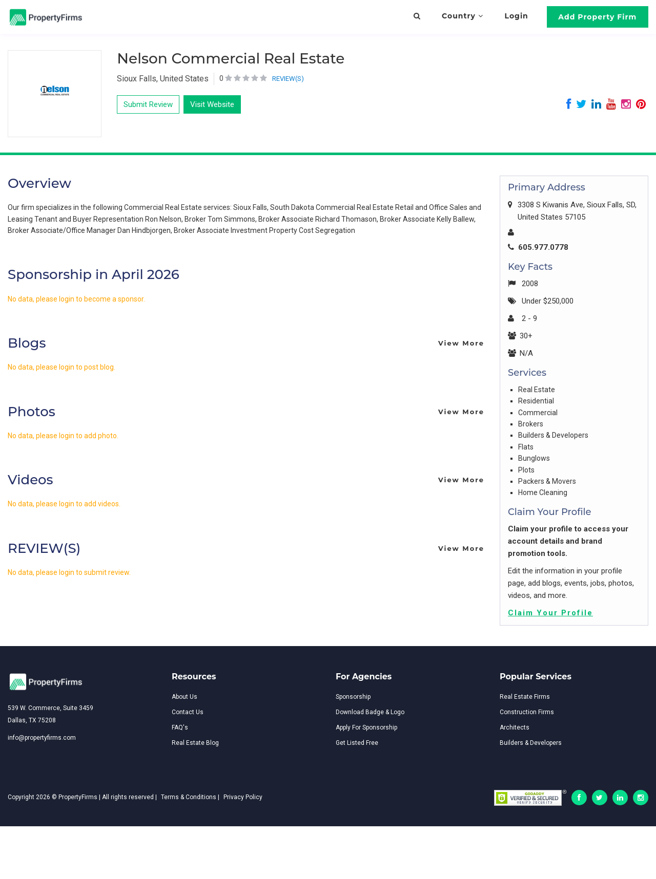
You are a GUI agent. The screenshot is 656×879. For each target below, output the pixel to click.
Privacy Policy (242, 797)
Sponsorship (353, 696)
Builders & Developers (531, 742)
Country (462, 15)
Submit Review (148, 104)
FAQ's (180, 727)
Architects (514, 727)
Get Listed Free (357, 742)
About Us (184, 696)
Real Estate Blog (195, 742)
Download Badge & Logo (370, 712)
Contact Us (187, 712)
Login (516, 15)
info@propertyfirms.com (42, 737)
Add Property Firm (597, 17)
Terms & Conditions (188, 797)
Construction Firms (527, 712)
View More (461, 343)
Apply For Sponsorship (366, 727)
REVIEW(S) (288, 78)
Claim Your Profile (550, 612)
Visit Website (212, 104)
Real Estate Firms (525, 696)
